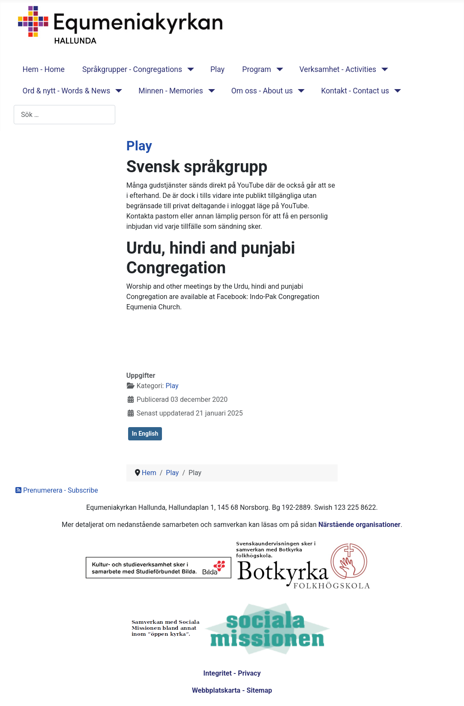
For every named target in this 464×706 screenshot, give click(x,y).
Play (217, 69)
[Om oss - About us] (299, 91)
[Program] (277, 69)
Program (256, 69)
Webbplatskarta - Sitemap (232, 690)
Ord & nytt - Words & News (67, 91)
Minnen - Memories (170, 91)
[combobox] (64, 114)
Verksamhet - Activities (337, 69)
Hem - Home (44, 69)
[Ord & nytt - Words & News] (116, 91)
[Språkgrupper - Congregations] (188, 69)
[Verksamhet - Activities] (382, 69)
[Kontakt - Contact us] (395, 91)
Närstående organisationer (359, 525)
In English (145, 433)
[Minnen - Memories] (209, 91)
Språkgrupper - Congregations (132, 69)
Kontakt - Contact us (355, 91)
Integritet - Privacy (231, 673)
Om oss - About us (262, 91)
